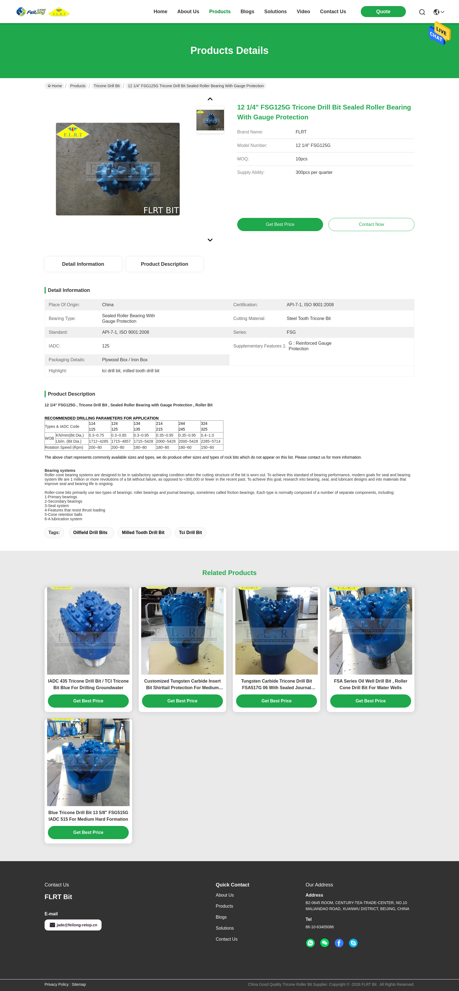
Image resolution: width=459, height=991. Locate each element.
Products (77, 86)
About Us (225, 895)
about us (188, 11)
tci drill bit (190, 532)
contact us (333, 11)
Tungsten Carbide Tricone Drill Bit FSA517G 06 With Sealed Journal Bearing (276, 685)
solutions (275, 11)
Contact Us (226, 939)
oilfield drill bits (90, 532)
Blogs (221, 917)
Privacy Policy (57, 984)
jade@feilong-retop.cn (73, 925)
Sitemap (79, 984)
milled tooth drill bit (143, 532)
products (220, 11)
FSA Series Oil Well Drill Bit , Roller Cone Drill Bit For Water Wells (371, 684)
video (303, 11)
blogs (247, 11)
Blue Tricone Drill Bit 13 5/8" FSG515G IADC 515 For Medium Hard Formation (88, 816)
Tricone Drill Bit (107, 86)
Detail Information (83, 264)
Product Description (164, 264)
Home (160, 11)
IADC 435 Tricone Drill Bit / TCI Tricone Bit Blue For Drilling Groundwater (88, 684)
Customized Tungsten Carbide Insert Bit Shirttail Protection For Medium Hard (182, 685)
